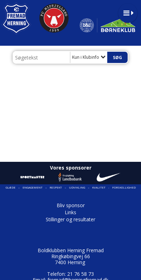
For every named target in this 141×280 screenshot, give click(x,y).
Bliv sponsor (71, 205)
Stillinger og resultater (70, 219)
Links (70, 212)
